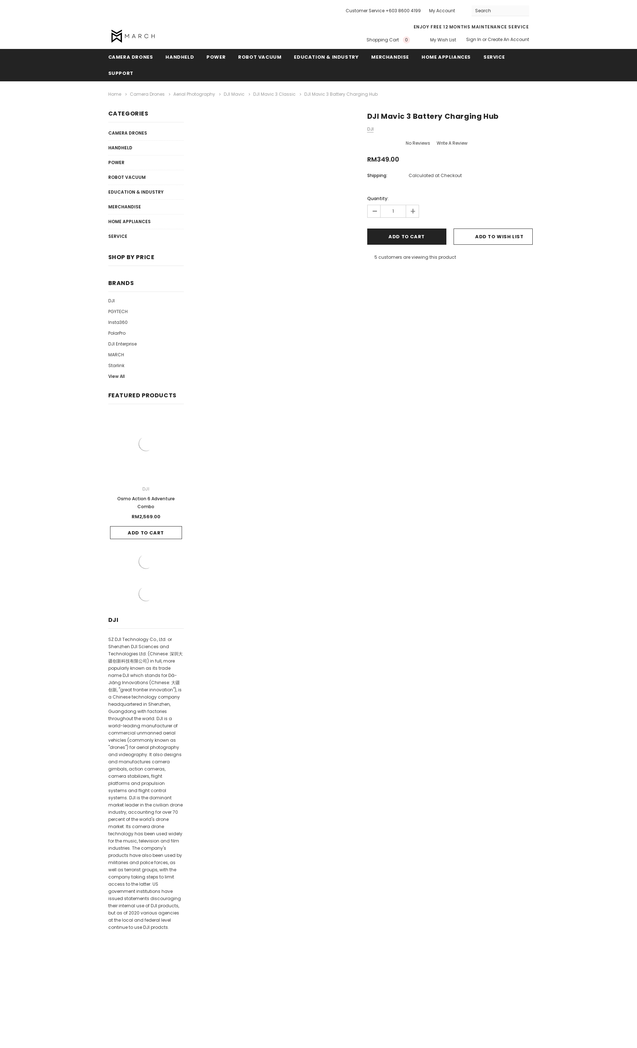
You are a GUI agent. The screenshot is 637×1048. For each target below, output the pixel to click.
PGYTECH (118, 311)
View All (116, 376)
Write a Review (452, 143)
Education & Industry (326, 57)
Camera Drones (130, 57)
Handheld (179, 57)
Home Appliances (446, 57)
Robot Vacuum (259, 57)
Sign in (473, 39)
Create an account (508, 39)
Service (494, 57)
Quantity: (377, 198)
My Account (442, 11)
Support (120, 73)
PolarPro (117, 333)
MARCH (116, 355)
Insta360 (118, 322)
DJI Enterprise (122, 344)
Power (216, 57)
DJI (111, 301)
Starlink (116, 365)
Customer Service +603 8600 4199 (383, 11)
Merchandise (390, 57)
